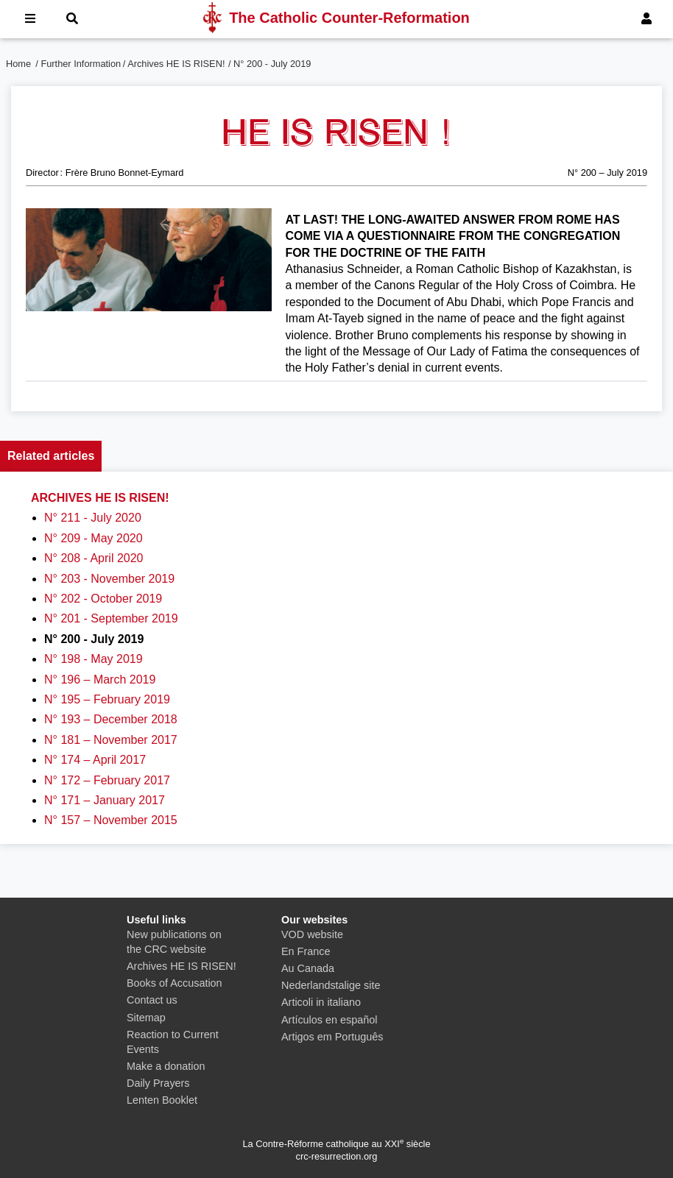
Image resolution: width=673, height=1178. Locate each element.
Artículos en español (329, 1020)
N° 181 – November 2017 (110, 740)
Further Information (80, 63)
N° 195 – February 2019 (107, 699)
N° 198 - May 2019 (93, 659)
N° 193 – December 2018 (110, 719)
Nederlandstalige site (330, 985)
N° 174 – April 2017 (95, 759)
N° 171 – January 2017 (104, 800)
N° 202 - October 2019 (103, 598)
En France (305, 951)
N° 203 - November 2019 (109, 578)
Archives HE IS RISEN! (176, 63)
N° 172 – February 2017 (107, 780)
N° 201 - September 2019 (111, 618)
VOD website (312, 934)
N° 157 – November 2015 (110, 820)
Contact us (152, 1000)
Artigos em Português (332, 1037)
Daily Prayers (158, 1083)
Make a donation (166, 1066)
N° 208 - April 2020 (93, 558)
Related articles (50, 456)
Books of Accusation (174, 983)
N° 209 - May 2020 (93, 538)
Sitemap (146, 1017)
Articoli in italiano (321, 1002)
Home (18, 63)
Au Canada (307, 968)
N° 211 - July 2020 (92, 517)
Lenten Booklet (162, 1100)
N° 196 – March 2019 (99, 679)
